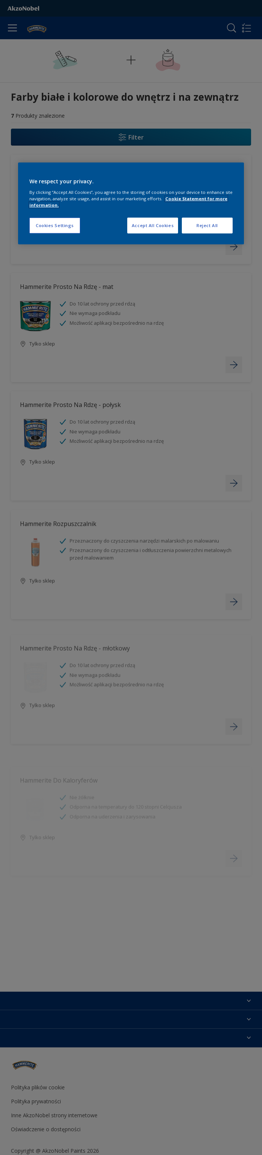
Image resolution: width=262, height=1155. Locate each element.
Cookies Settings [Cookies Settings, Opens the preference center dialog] (55, 225)
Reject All (207, 225)
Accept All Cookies (153, 225)
